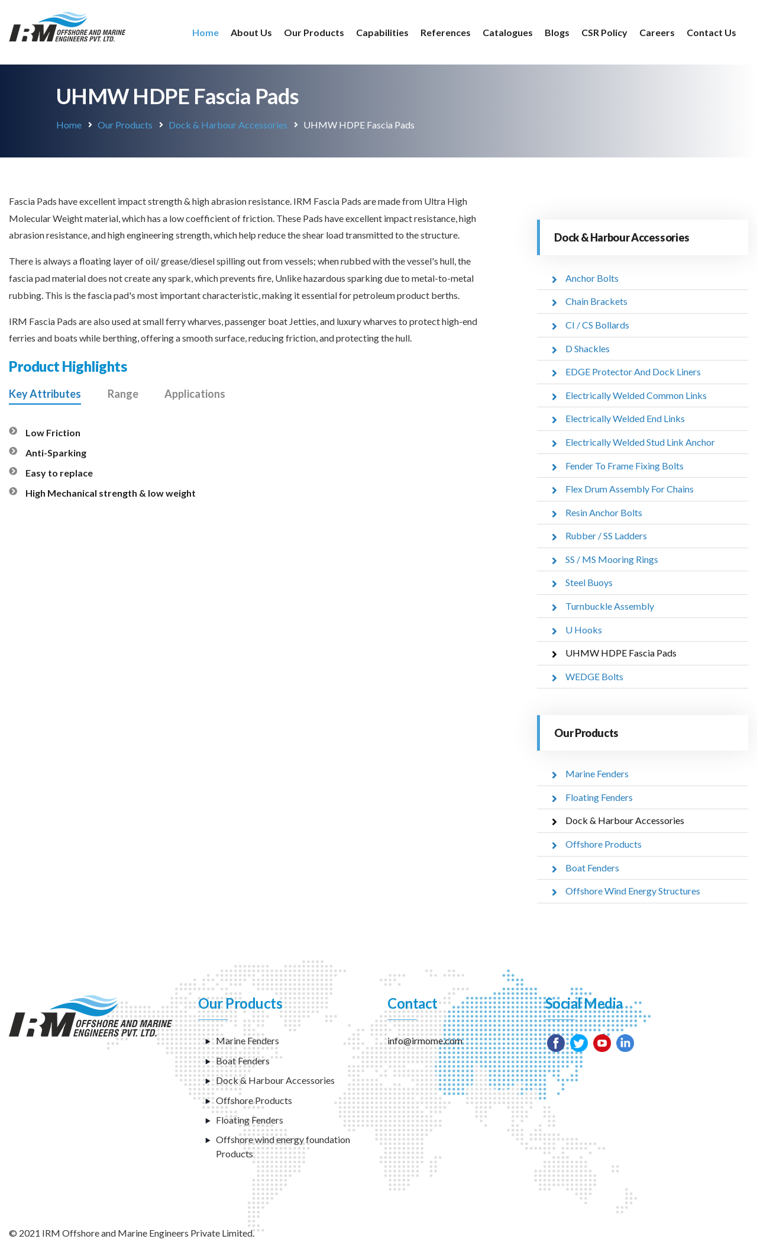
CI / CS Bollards (597, 324)
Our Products (314, 32)
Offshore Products (603, 841)
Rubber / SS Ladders (606, 534)
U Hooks (583, 627)
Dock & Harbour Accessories (228, 124)
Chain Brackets (596, 301)
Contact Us (711, 32)
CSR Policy (604, 32)
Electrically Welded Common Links (636, 394)
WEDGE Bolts (594, 674)
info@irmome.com (424, 1038)
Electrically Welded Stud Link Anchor (640, 441)
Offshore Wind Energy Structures (632, 888)
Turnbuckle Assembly (609, 604)
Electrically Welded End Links (625, 417)
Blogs (557, 32)
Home (205, 32)
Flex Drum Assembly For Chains (629, 487)
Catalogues (508, 32)
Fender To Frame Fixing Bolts (624, 464)
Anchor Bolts (592, 278)
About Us (251, 32)
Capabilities (382, 32)
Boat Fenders (592, 864)
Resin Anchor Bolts (603, 511)
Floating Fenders (599, 794)
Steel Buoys (589, 581)
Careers (657, 32)
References (445, 32)
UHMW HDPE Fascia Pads (621, 651)
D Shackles (587, 347)
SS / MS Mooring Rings (611, 557)
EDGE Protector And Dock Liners (633, 370)
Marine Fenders (597, 771)
